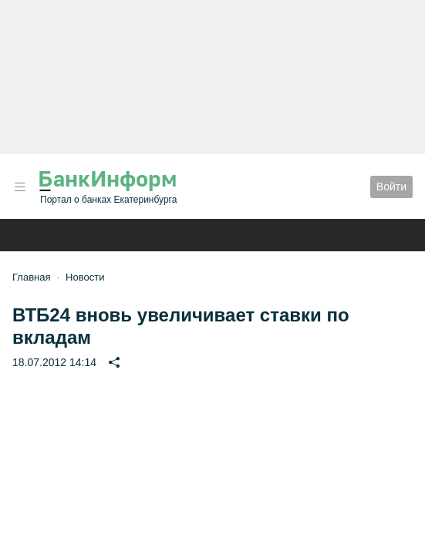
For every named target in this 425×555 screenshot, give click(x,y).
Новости (85, 277)
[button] (20, 187)
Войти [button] (391, 186)
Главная (31, 277)
